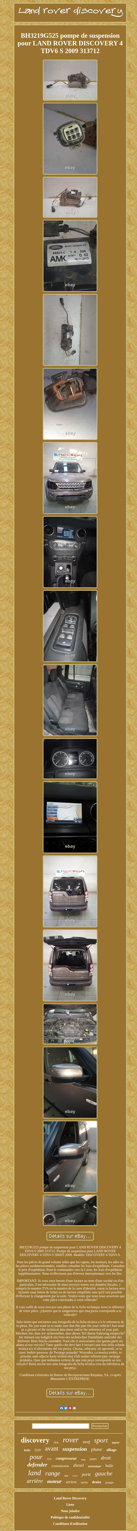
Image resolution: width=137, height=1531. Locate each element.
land (34, 1473)
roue (83, 1459)
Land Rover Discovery (70, 1498)
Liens (70, 1504)
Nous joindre (70, 1511)
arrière (35, 1481)
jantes (93, 1459)
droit (106, 1458)
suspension (75, 1449)
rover (71, 1440)
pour (36, 1457)
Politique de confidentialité (70, 1517)
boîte (27, 1450)
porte (86, 1474)
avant (51, 1448)
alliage (111, 1450)
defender (37, 1465)
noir (66, 1476)
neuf (86, 1442)
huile (109, 1466)
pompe (109, 1482)
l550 (49, 1459)
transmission (60, 1466)
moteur (54, 1481)
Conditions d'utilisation (70, 1523)
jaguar (116, 1442)
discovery (35, 1440)
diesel (78, 1465)
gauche (103, 1473)
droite (96, 1482)
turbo (84, 1482)
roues (75, 1475)
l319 (38, 1450)
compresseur (66, 1458)
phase (96, 1449)
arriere (71, 1482)
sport (101, 1440)
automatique (94, 1466)
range (52, 1473)
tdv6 (56, 1442)
